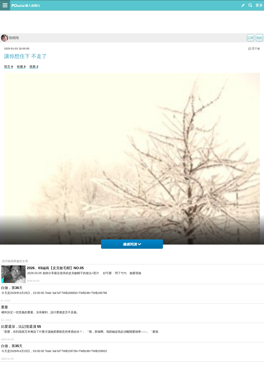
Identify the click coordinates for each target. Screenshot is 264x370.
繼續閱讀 (132, 244)
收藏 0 (21, 66)
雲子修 (256, 48)
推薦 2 (33, 66)
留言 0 (8, 66)
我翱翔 (10, 37)
